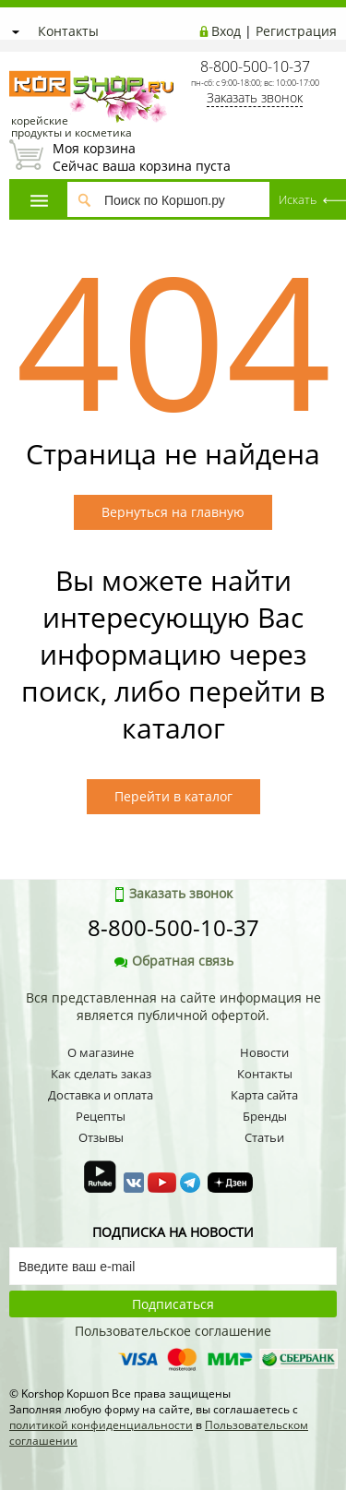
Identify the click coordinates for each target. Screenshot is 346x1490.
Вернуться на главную (173, 512)
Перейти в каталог (173, 796)
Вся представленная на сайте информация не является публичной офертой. (173, 1006)
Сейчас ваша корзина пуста (173, 156)
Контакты (68, 31)
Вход (226, 31)
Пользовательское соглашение (173, 1331)
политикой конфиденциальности (101, 1425)
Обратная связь (173, 960)
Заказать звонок (255, 97)
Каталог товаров (39, 200)
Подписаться (173, 1304)
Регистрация (296, 31)
